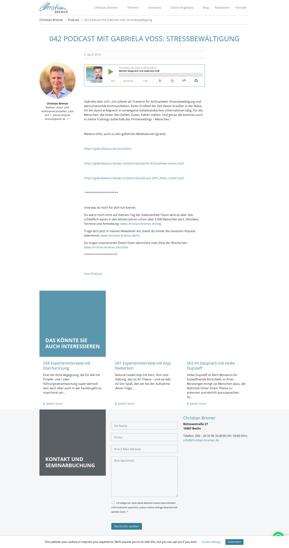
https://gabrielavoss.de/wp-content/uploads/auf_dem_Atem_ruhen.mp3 (134, 179)
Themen (133, 8)
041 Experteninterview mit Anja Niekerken (143, 366)
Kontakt (241, 8)
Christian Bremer (106, 8)
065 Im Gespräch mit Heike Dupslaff (211, 366)
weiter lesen (54, 404)
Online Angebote (182, 8)
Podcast (73, 20)
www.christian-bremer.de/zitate (106, 248)
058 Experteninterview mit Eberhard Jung (66, 366)
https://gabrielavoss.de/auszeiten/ (108, 149)
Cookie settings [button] (211, 542)
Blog (206, 8)
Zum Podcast (93, 274)
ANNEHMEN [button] (234, 542)
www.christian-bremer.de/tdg (140, 224)
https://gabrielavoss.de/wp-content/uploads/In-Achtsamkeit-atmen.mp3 (134, 164)
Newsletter (222, 8)
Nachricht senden (126, 527)
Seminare (154, 8)
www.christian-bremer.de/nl (119, 236)
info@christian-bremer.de (201, 441)
